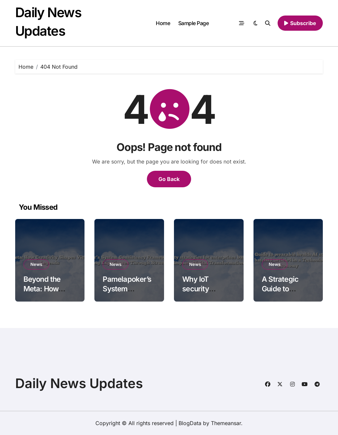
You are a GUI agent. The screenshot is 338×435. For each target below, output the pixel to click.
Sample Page (193, 23)
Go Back (169, 179)
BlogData (190, 423)
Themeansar (226, 423)
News (36, 264)
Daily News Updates (79, 383)
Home (163, 23)
